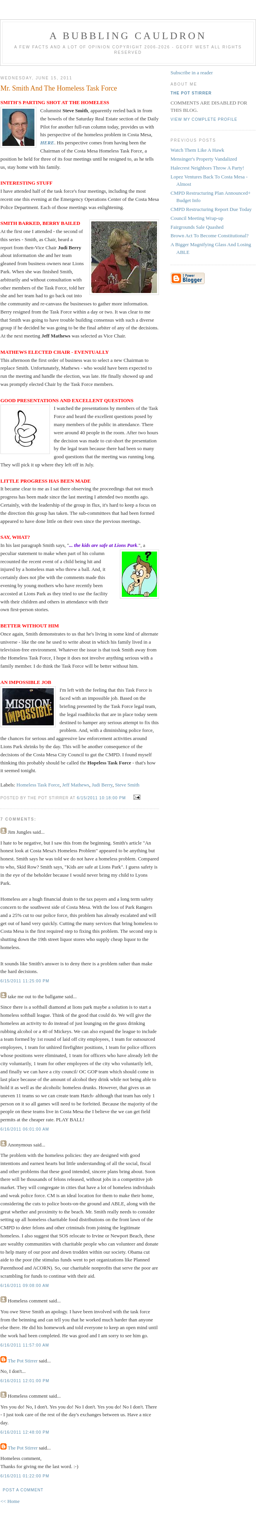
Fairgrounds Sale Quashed (197, 227)
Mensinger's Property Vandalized (204, 159)
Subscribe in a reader (192, 72)
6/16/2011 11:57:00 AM (24, 1345)
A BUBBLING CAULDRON (128, 35)
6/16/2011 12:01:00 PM (24, 1381)
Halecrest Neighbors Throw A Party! (207, 168)
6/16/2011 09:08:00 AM (24, 1285)
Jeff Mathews (75, 785)
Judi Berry (102, 785)
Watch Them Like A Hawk (197, 150)
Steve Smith (127, 785)
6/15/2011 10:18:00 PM (101, 798)
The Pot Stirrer (23, 1361)
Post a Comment (23, 1490)
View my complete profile (204, 119)
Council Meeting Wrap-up (197, 218)
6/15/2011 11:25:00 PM (24, 981)
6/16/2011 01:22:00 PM (24, 1476)
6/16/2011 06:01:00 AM (24, 1129)
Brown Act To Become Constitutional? (210, 235)
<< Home (10, 1501)
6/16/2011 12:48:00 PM (24, 1432)
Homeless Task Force (38, 785)
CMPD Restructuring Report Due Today (211, 209)
